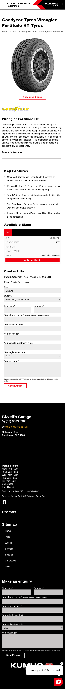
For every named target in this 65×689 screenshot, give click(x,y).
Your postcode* (11, 334)
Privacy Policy (41, 379)
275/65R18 (54, 238)
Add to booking (32, 260)
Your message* (11, 361)
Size (6, 287)
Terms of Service (53, 379)
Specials (9, 555)
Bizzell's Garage (18, 3)
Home (8, 531)
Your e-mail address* (14, 324)
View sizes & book (32, 97)
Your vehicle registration (13, 615)
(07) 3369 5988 (14, 421)
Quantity (8, 296)
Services (9, 549)
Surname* (39, 306)
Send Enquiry (15, 386)
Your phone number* (26, 315)
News (7, 567)
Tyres (7, 537)
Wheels (8, 543)
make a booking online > (17, 427)
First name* (9, 306)
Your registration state (14, 352)
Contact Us (10, 561)
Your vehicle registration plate (18, 343)
